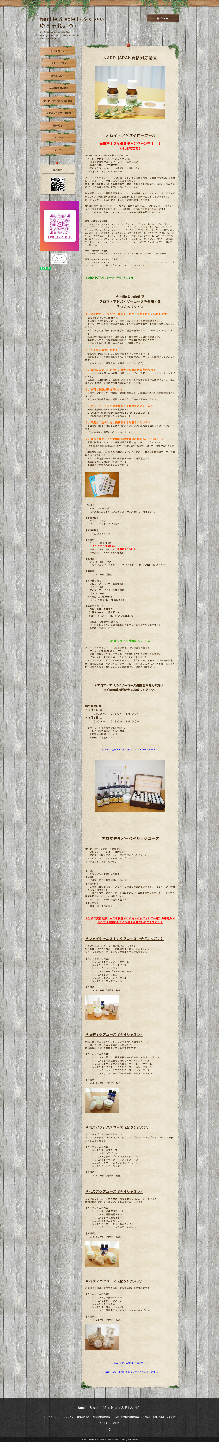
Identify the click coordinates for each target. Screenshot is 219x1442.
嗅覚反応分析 (58, 75)
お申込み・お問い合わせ (59, 112)
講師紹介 (57, 125)
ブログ (57, 150)
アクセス (59, 137)
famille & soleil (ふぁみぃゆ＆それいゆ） (72, 22)
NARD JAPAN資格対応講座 (57, 100)
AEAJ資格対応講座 (59, 87)
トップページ (58, 50)
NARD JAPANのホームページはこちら (109, 277)
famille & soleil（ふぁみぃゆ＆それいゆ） (103, 1439)
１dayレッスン (59, 62)
